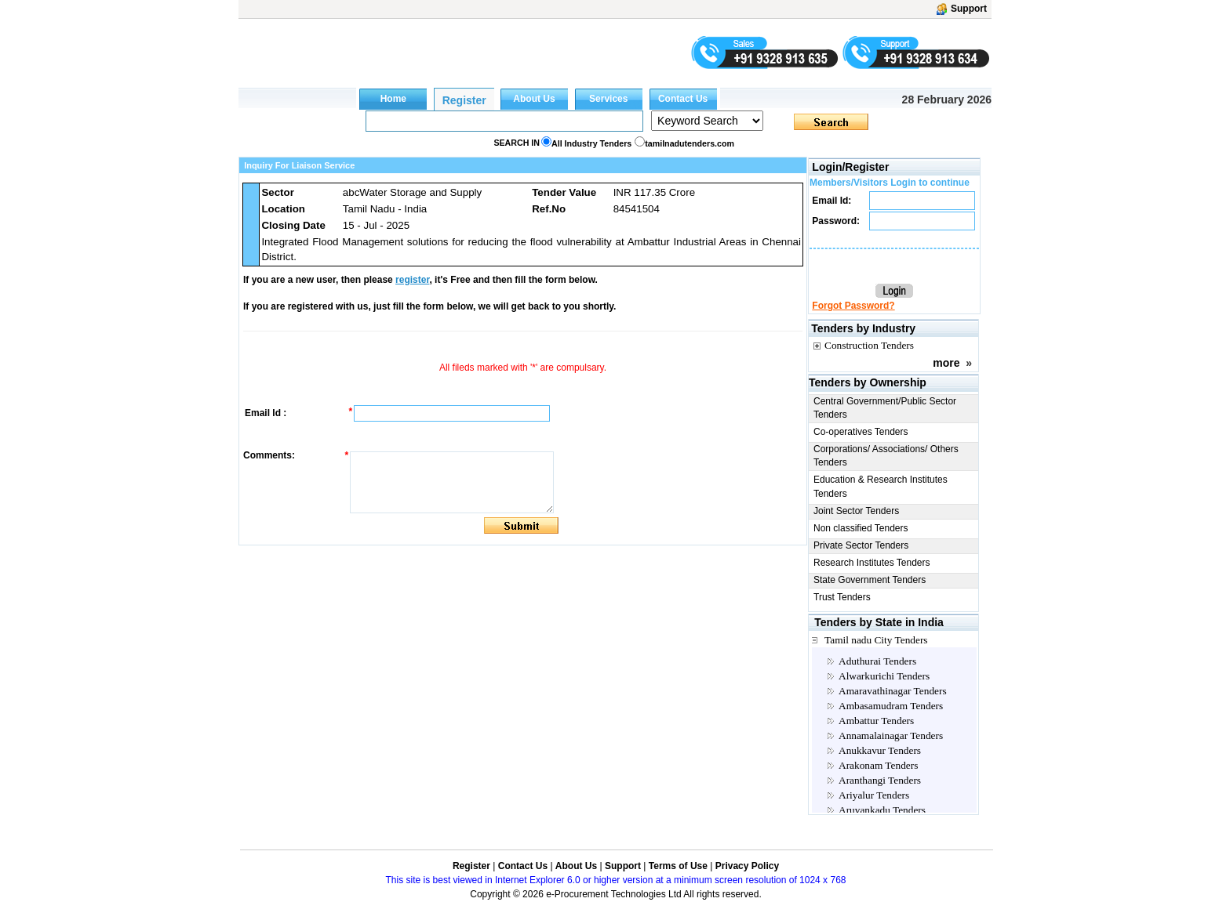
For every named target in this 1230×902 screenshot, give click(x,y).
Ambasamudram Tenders (891, 706)
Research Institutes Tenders (871, 562)
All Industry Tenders (591, 143)
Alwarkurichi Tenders (884, 676)
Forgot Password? (853, 305)
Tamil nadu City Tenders (876, 640)
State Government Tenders (869, 579)
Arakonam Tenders (878, 765)
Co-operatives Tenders (860, 431)
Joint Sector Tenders (856, 510)
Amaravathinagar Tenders (893, 691)
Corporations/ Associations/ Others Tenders (886, 456)
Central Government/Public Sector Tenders (884, 408)
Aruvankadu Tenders (882, 810)
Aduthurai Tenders (877, 661)
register (412, 279)
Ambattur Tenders (876, 720)
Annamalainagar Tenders (891, 735)
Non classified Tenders (860, 528)
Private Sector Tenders (860, 545)
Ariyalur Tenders (874, 795)
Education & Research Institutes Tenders (880, 486)
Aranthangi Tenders (880, 780)
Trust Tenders (842, 597)
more (946, 363)
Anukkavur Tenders (880, 750)
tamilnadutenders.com (689, 143)
